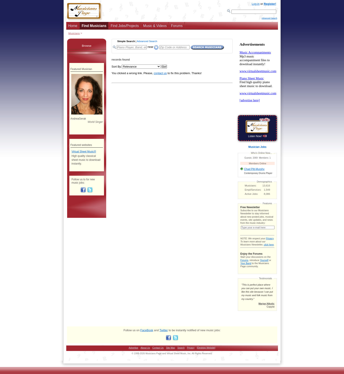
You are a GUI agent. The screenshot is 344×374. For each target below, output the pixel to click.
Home (72, 27)
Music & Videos (155, 27)
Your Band (245, 267)
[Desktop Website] (206, 352)
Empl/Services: (253, 191)
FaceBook (146, 334)
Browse (86, 47)
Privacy (269, 243)
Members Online (257, 164)
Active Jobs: (251, 195)
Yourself (264, 264)
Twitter (163, 334)
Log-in (256, 3)
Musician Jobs (257, 148)
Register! (270, 3)
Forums (177, 27)
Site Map (170, 352)
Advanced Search (269, 20)
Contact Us (157, 352)
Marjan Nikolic (266, 308)
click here (269, 249)
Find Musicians (94, 27)
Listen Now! (257, 137)
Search (181, 352)
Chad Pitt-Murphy (254, 170)
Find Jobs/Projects (125, 27)
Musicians (74, 34)
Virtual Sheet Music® (84, 152)
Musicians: (251, 187)
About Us (145, 352)
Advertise (133, 352)
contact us (160, 74)
